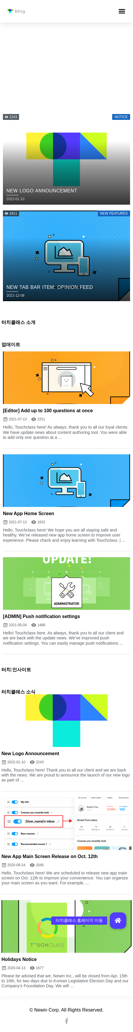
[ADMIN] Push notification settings (41, 616)
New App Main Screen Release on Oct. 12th (49, 856)
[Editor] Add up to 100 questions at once (48, 410)
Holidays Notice (19, 959)
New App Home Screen (28, 513)
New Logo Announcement (30, 753)
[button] (122, 11)
